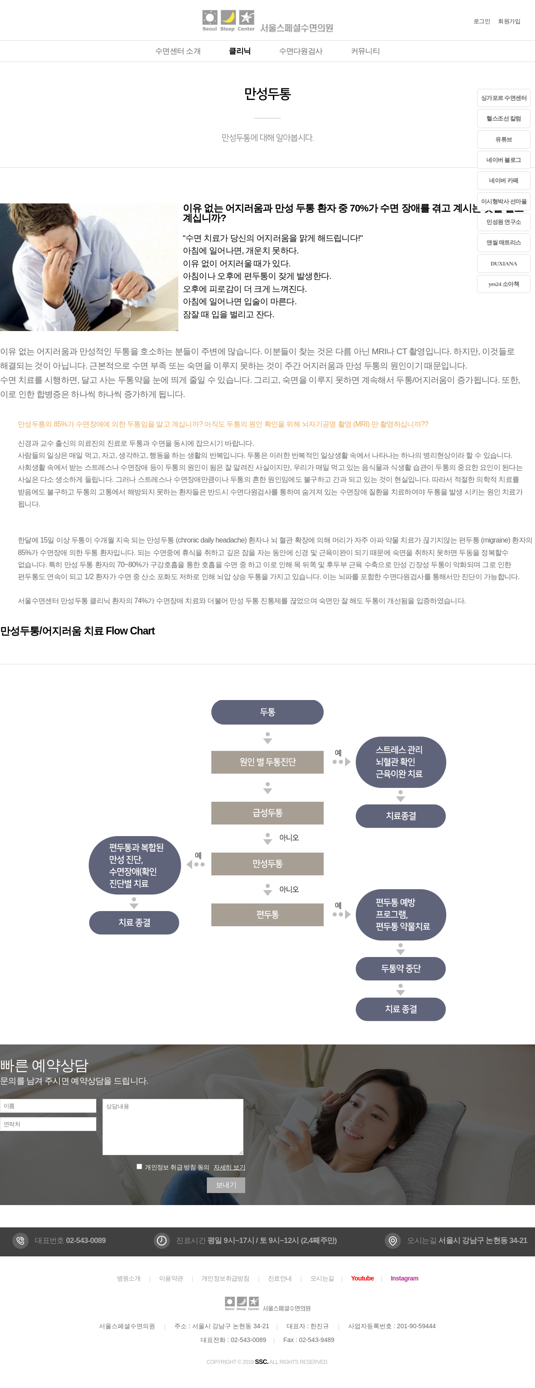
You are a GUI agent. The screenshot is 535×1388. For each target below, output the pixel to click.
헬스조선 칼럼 (503, 118)
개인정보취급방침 (226, 1278)
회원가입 (509, 21)
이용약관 (171, 1278)
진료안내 (280, 1278)
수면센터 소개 (178, 51)
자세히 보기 (229, 1167)
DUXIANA (503, 263)
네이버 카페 (503, 180)
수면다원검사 (301, 51)
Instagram (405, 1278)
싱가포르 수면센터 (504, 98)
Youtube (362, 1278)
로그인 (481, 21)
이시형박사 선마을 (504, 201)
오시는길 (322, 1278)
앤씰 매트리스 (503, 242)
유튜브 (503, 139)
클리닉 (240, 51)
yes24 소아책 (504, 284)
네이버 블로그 (503, 160)
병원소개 (129, 1278)
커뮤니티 (365, 51)
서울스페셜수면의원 (267, 20)
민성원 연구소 (503, 222)
